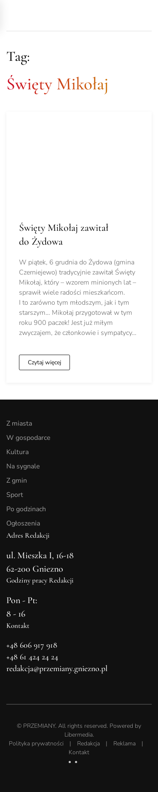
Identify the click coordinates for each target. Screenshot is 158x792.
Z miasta (19, 423)
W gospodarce (28, 437)
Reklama (124, 744)
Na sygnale (23, 466)
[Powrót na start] (65, 15)
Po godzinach (26, 509)
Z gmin (16, 480)
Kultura (17, 452)
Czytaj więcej (44, 362)
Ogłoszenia (23, 523)
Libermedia (78, 735)
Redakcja (88, 744)
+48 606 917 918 (31, 645)
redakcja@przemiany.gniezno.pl (56, 669)
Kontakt (79, 752)
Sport (14, 494)
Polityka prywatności (36, 744)
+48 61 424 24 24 (32, 657)
